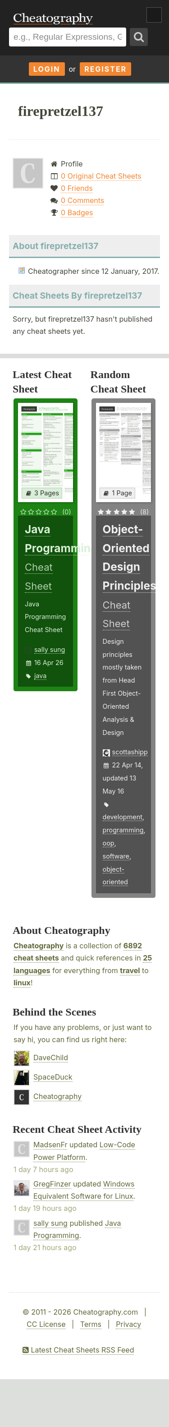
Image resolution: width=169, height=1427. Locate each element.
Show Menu (154, 15)
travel (130, 970)
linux (22, 982)
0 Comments (82, 200)
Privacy (128, 1324)
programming (123, 830)
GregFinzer (52, 1183)
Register (105, 69)
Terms (90, 1324)
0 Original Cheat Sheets (101, 175)
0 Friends (77, 188)
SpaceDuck (53, 1076)
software (116, 856)
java (40, 675)
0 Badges (77, 212)
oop (108, 843)
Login (46, 69)
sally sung (49, 649)
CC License (46, 1324)
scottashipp (130, 752)
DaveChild (50, 1057)
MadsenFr (50, 1144)
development (122, 817)
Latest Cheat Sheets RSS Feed (78, 1349)
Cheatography (39, 945)
